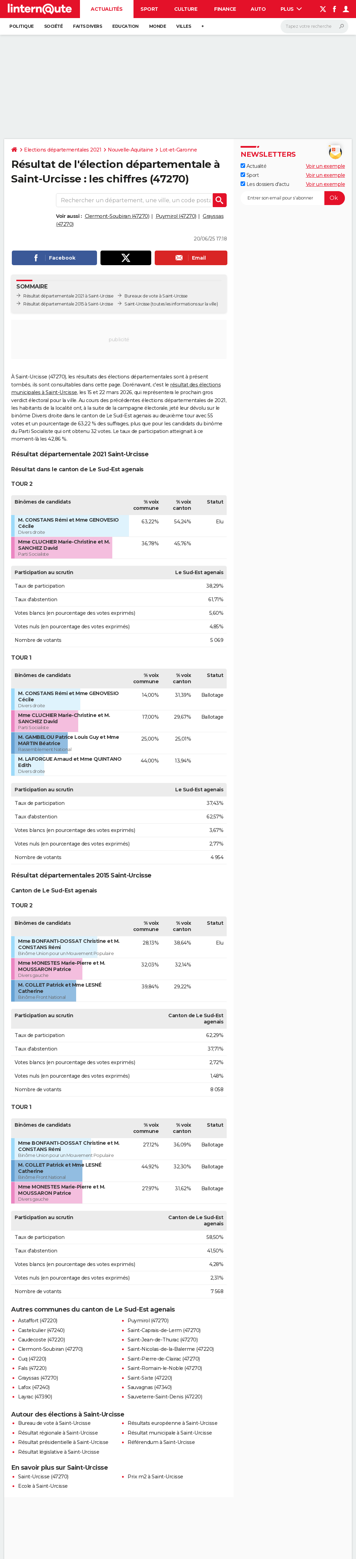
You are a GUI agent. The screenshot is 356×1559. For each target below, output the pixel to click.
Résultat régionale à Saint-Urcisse (58, 1433)
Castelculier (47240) (41, 1330)
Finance (225, 9)
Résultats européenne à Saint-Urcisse (172, 1423)
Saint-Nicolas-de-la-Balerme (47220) (171, 1349)
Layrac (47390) (35, 1397)
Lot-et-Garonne (178, 150)
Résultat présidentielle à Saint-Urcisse (63, 1442)
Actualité (253, 166)
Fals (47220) (32, 1368)
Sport (149, 9)
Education (125, 26)
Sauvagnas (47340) (150, 1387)
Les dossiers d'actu (265, 184)
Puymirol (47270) (176, 216)
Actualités (106, 9)
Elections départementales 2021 (62, 150)
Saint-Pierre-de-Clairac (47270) (164, 1359)
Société (53, 26)
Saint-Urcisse (137, 304)
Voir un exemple (325, 166)
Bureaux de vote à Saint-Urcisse (156, 296)
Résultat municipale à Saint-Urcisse (170, 1433)
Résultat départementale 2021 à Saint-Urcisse (68, 296)
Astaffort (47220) (37, 1320)
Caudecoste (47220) (41, 1340)
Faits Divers (87, 26)
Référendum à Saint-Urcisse (161, 1442)
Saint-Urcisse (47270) (43, 1477)
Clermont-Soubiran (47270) (117, 216)
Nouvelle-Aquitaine (130, 150)
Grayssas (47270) (38, 1378)
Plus (291, 9)
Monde (157, 26)
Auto (258, 9)
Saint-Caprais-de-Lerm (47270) (164, 1330)
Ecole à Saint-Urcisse (43, 1486)
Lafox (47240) (34, 1387)
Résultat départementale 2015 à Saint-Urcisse (68, 304)
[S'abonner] (293, 198)
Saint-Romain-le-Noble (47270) (165, 1368)
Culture (185, 9)
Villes (183, 26)
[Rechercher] (314, 26)
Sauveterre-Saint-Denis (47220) (165, 1397)
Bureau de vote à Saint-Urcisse (54, 1423)
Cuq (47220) (32, 1359)
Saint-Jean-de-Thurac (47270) (162, 1340)
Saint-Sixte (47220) (150, 1378)
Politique (21, 26)
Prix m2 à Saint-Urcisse (155, 1477)
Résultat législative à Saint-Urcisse (58, 1452)
